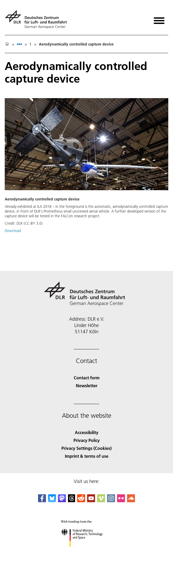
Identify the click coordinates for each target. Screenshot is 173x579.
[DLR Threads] (71, 500)
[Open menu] (159, 19)
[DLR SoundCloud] (131, 500)
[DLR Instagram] (111, 500)
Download (13, 230)
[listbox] (19, 44)
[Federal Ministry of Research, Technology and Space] (86, 551)
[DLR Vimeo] (101, 500)
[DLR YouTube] (91, 500)
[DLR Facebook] (42, 500)
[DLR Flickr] (121, 500)
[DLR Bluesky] (52, 500)
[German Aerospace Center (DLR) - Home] (38, 19)
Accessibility (86, 432)
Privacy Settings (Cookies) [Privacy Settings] (86, 448)
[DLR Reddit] (81, 500)
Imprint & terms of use (86, 456)
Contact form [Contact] (86, 377)
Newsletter (86, 385)
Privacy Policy (87, 440)
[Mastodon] (62, 500)
